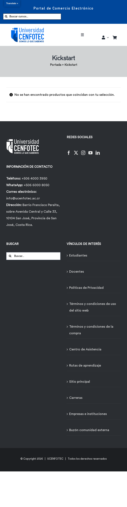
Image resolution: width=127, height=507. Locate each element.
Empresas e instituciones (88, 414)
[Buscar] (6, 16)
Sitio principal (79, 381)
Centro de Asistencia (85, 349)
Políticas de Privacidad (86, 287)
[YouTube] (90, 150)
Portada (55, 64)
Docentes (76, 271)
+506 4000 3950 (34, 178)
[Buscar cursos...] (32, 16)
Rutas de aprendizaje (85, 365)
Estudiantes (78, 255)
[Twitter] (76, 150)
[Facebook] (69, 150)
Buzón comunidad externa (89, 430)
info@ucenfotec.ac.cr (23, 198)
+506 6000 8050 (36, 185)
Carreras (75, 397)
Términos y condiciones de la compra (91, 330)
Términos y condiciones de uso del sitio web (92, 307)
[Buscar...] (33, 256)
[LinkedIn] (98, 150)
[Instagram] (83, 150)
